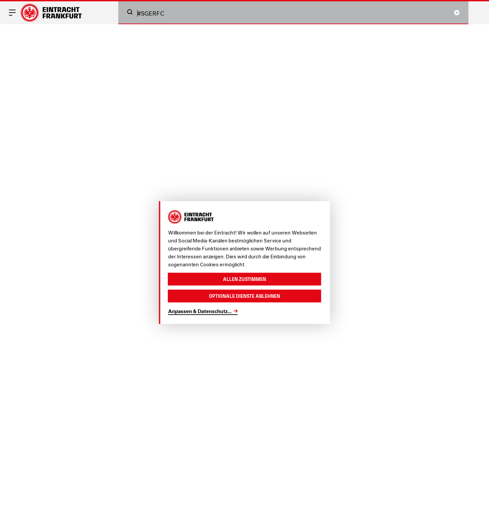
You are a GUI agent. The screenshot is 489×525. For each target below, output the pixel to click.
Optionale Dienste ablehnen (244, 296)
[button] (130, 12)
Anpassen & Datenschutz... (200, 311)
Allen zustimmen (244, 279)
